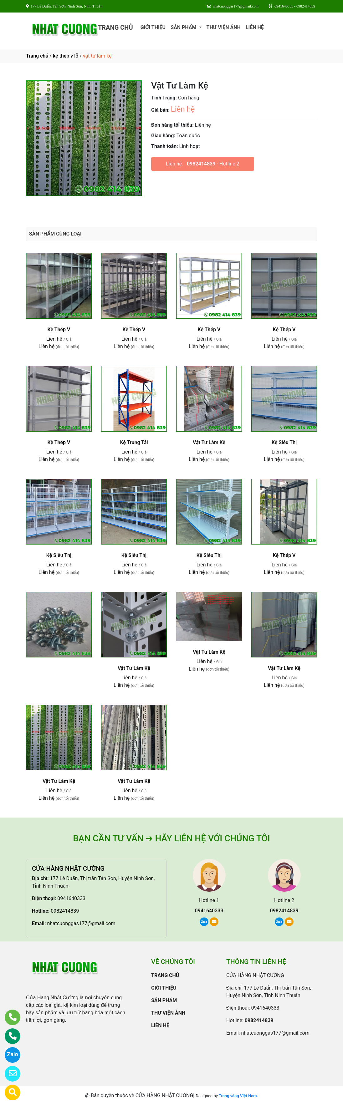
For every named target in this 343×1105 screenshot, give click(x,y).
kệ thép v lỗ (66, 56)
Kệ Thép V (59, 329)
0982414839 (201, 164)
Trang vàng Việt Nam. (238, 1095)
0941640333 (71, 898)
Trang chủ (37, 56)
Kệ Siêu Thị (284, 442)
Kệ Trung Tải (134, 442)
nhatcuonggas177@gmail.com (81, 923)
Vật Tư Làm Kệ (209, 442)
